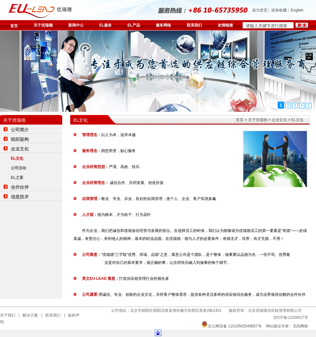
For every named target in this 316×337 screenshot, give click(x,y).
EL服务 (105, 25)
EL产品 (133, 25)
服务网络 (163, 25)
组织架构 (20, 139)
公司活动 (18, 168)
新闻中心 (76, 25)
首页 (14, 26)
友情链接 (225, 25)
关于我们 (7, 315)
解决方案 (30, 315)
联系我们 (194, 25)
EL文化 (297, 120)
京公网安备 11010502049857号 (231, 326)
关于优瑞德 (43, 25)
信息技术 (20, 196)
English (297, 10)
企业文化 (279, 120)
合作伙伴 (20, 187)
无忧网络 (300, 326)
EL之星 (17, 177)
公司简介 (20, 129)
